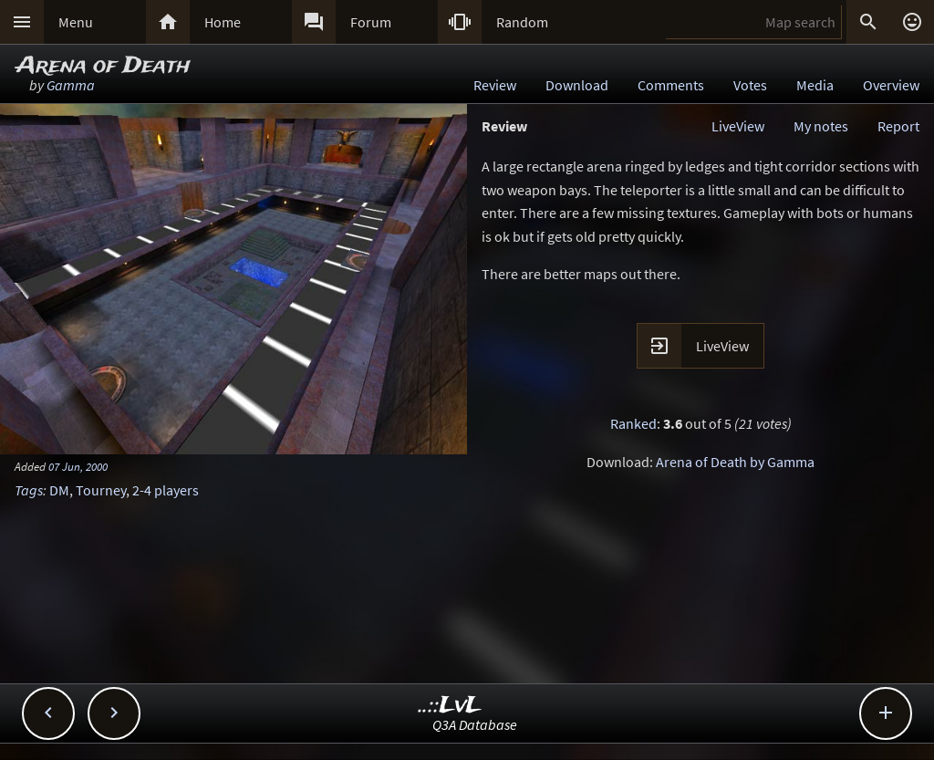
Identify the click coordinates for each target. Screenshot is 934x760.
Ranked (633, 423)
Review (494, 85)
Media (815, 85)
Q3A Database (474, 724)
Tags (29, 490)
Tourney (101, 490)
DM (59, 490)
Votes (750, 85)
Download (576, 85)
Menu (75, 22)
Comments (671, 85)
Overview (891, 85)
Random (522, 22)
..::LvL (450, 706)
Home (222, 22)
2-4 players (165, 490)
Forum (370, 22)
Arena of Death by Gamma (735, 462)
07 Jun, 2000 (78, 466)
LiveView (737, 126)
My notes (821, 126)
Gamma (71, 85)
